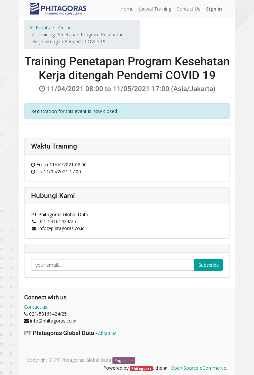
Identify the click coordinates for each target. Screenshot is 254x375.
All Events (39, 27)
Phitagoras (141, 368)
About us (107, 333)
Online (65, 27)
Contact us (35, 307)
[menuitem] (127, 9)
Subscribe (208, 265)
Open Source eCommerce (198, 368)
